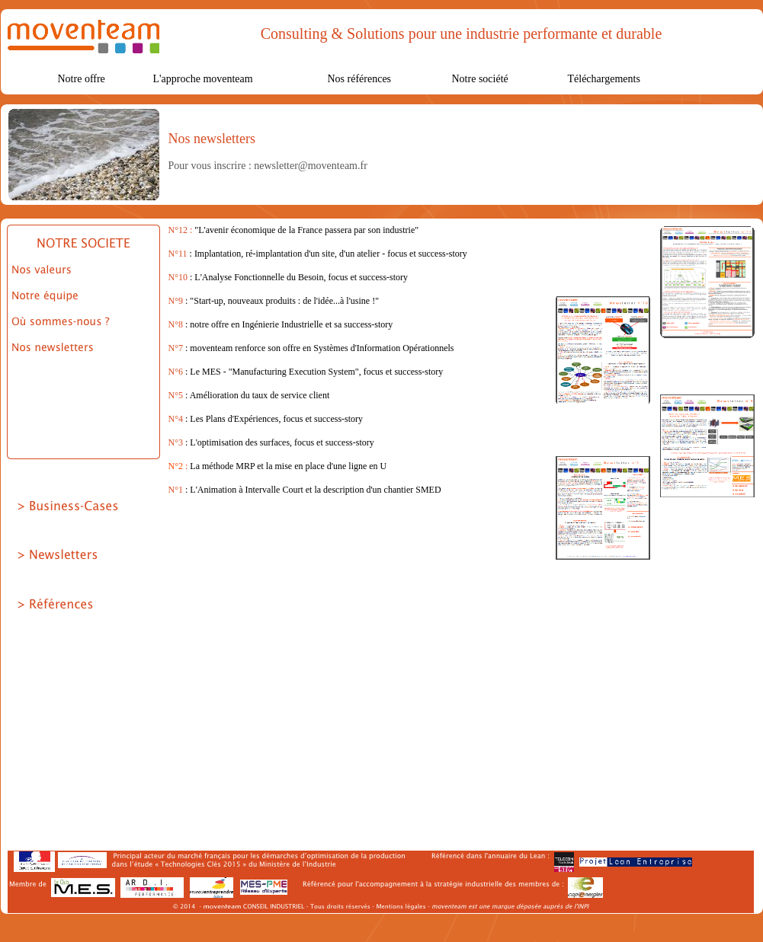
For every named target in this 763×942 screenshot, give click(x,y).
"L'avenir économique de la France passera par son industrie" (306, 230)
